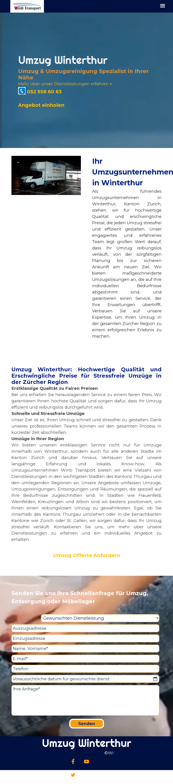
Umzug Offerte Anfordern (86, 555)
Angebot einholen (41, 105)
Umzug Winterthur (86, 743)
